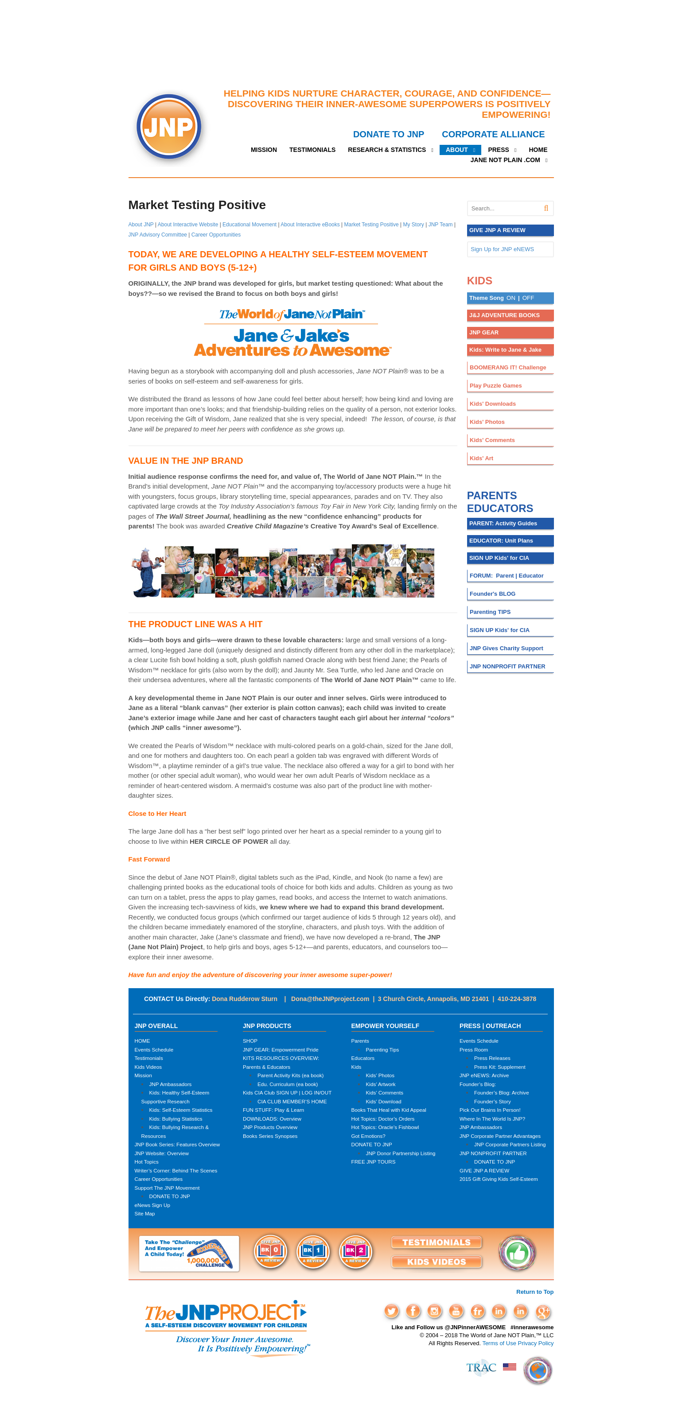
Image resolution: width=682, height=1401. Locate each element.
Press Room (474, 1049)
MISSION (264, 149)
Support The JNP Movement (167, 1188)
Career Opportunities (216, 235)
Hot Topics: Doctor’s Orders (383, 1119)
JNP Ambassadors (170, 1084)
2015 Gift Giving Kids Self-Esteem (499, 1179)
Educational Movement (249, 224)
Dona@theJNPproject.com (330, 998)
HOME (538, 149)
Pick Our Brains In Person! (490, 1110)
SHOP (250, 1041)
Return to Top (534, 1291)
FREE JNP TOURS (373, 1161)
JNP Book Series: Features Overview (177, 1144)
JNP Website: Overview (162, 1153)
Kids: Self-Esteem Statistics (181, 1110)
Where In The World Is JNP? (492, 1119)
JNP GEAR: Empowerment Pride (281, 1049)
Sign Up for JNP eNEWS (502, 249)
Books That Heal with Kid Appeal (388, 1110)
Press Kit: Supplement (500, 1067)
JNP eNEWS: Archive (484, 1075)
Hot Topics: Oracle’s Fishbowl (385, 1127)
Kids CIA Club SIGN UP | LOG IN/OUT (287, 1092)
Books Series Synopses (270, 1136)
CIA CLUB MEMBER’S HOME (292, 1101)
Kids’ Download (383, 1101)
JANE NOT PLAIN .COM (505, 159)
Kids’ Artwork (381, 1084)
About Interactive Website (188, 224)
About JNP (141, 224)
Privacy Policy (536, 1343)
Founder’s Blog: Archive (501, 1092)
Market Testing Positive (371, 224)
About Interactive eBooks (310, 224)
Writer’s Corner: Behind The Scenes (176, 1170)
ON (511, 298)
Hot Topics (147, 1161)
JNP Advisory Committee (158, 235)
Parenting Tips (382, 1049)
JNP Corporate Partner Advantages (500, 1136)
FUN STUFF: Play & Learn (273, 1110)
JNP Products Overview (270, 1127)
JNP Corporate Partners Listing (510, 1144)
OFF (528, 298)
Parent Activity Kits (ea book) (290, 1075)
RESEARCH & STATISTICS (387, 149)
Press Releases (492, 1058)
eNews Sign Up (153, 1205)
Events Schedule (154, 1049)
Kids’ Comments (385, 1092)
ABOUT (457, 149)
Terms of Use (499, 1343)
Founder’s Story (492, 1101)
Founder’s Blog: (478, 1084)
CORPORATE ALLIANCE (493, 134)
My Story (413, 224)
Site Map (145, 1213)
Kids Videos (148, 1067)
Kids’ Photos (380, 1075)
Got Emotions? (368, 1136)
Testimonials (149, 1058)
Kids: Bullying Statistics (176, 1119)
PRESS (498, 149)
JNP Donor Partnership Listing (401, 1153)
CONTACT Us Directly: (177, 998)
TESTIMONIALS (312, 149)
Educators (363, 1058)
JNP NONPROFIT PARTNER (493, 1153)
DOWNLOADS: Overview (272, 1119)
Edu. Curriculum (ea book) (287, 1084)
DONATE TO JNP (388, 134)
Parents (360, 1041)
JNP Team (441, 224)
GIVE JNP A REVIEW (484, 1170)
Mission (143, 1075)
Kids (356, 1067)
